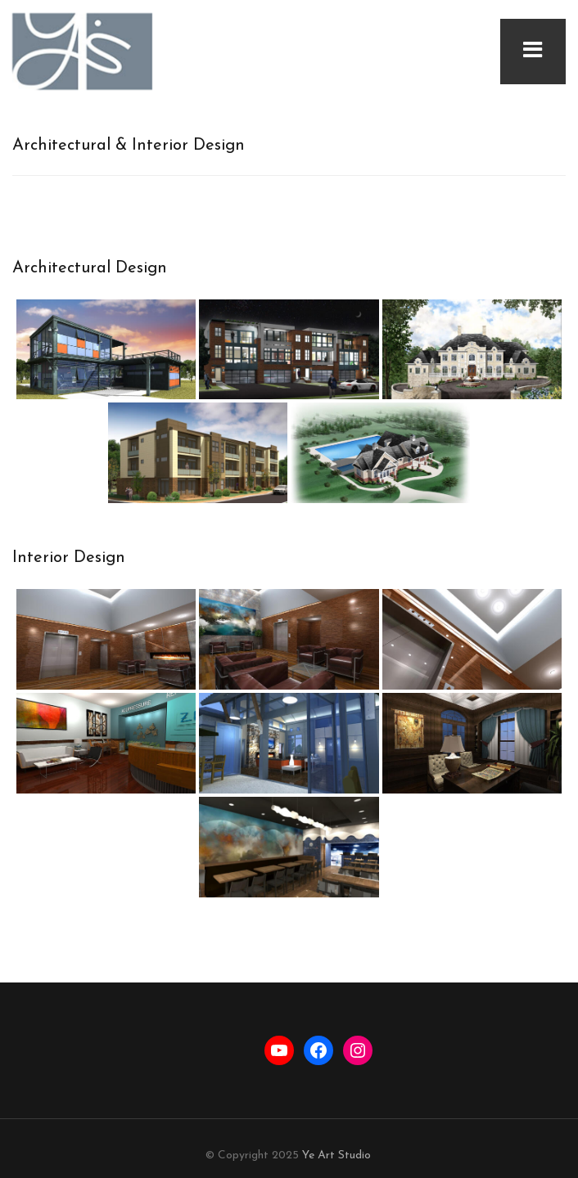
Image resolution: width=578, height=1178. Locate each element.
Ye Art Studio (336, 1155)
